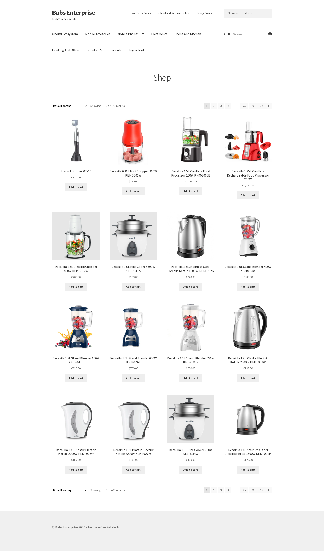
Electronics (159, 34)
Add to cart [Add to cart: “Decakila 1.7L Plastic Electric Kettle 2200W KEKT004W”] (248, 378)
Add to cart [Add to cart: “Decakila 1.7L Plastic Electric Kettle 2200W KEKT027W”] (76, 469)
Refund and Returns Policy (173, 13)
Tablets (91, 50)
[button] (76, 141)
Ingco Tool (136, 50)
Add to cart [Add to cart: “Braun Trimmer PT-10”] (76, 187)
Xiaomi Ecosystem (65, 34)
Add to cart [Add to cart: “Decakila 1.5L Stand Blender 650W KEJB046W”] (190, 378)
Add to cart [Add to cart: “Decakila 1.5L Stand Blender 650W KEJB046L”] (133, 378)
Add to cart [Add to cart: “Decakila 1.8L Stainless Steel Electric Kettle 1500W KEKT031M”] (248, 469)
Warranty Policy (141, 13)
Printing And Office (65, 50)
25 (244, 106)
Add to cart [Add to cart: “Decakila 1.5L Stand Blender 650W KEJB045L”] (76, 378)
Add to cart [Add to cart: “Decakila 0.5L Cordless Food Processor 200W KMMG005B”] (190, 191)
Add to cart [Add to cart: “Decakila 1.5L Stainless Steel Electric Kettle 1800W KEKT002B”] (190, 287)
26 (252, 106)
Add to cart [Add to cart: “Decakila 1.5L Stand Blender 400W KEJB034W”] (248, 287)
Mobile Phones (128, 34)
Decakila (116, 50)
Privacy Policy (203, 13)
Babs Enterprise (73, 12)
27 (261, 106)
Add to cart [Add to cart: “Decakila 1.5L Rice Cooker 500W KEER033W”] (133, 287)
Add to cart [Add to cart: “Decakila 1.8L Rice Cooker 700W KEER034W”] (190, 469)
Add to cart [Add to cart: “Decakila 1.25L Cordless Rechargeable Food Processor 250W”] (248, 195)
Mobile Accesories (97, 34)
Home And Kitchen (188, 34)
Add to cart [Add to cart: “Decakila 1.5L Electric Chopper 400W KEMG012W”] (76, 287)
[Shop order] (69, 106)
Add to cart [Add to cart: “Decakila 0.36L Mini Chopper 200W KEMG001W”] (133, 191)
